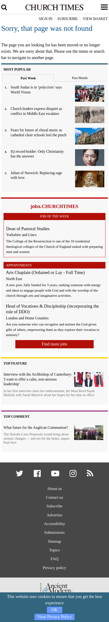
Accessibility (54, 524)
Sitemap (54, 541)
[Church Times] (54, 9)
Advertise (54, 515)
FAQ (54, 559)
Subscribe (54, 506)
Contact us (54, 497)
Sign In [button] (46, 19)
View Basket (95, 19)
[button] (20, 475)
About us (54, 488)
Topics (54, 550)
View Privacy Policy (54, 616)
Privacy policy (54, 568)
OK (54, 609)
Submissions (54, 532)
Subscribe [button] (67, 19)
